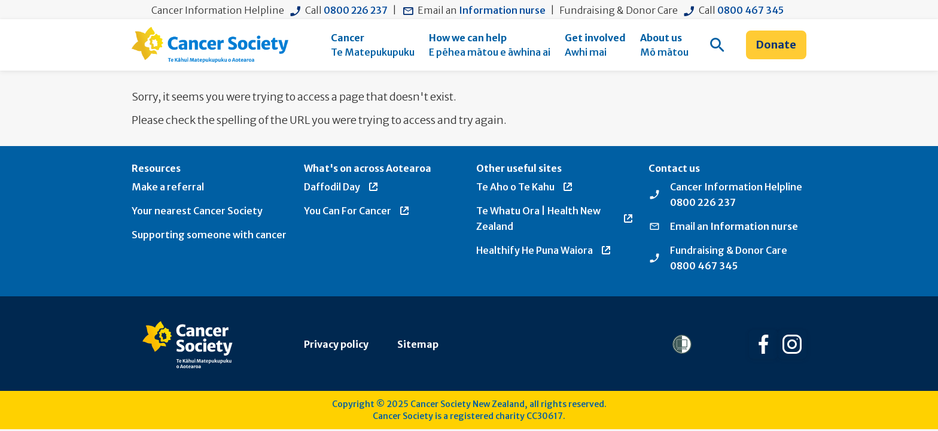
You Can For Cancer (357, 211)
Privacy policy (336, 344)
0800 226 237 (356, 10)
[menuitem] (373, 45)
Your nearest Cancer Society (197, 211)
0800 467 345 (750, 10)
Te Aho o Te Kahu (525, 187)
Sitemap (417, 344)
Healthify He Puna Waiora (544, 250)
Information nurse (502, 10)
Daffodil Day (341, 187)
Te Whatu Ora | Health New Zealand (555, 218)
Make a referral (168, 187)
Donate (776, 44)
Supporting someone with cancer (209, 235)
